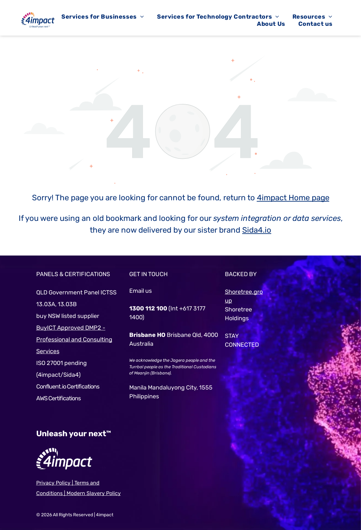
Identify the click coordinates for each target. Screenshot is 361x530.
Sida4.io (256, 230)
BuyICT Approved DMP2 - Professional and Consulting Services (74, 339)
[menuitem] (102, 16)
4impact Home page (293, 197)
